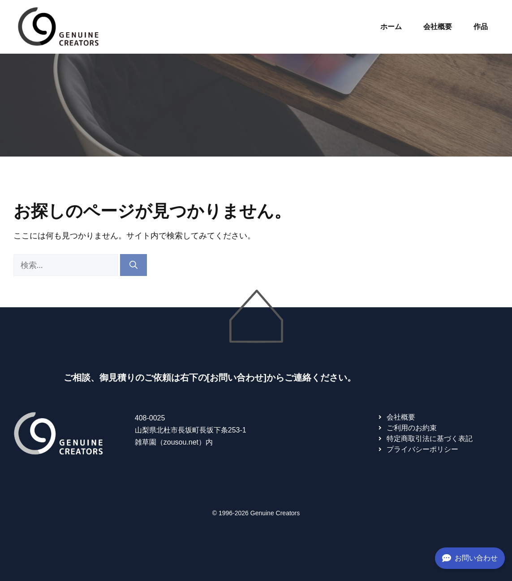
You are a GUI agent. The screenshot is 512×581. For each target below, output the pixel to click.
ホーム (391, 26)
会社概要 (437, 26)
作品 (480, 26)
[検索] (133, 265)
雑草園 (145, 442)
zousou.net (180, 442)
